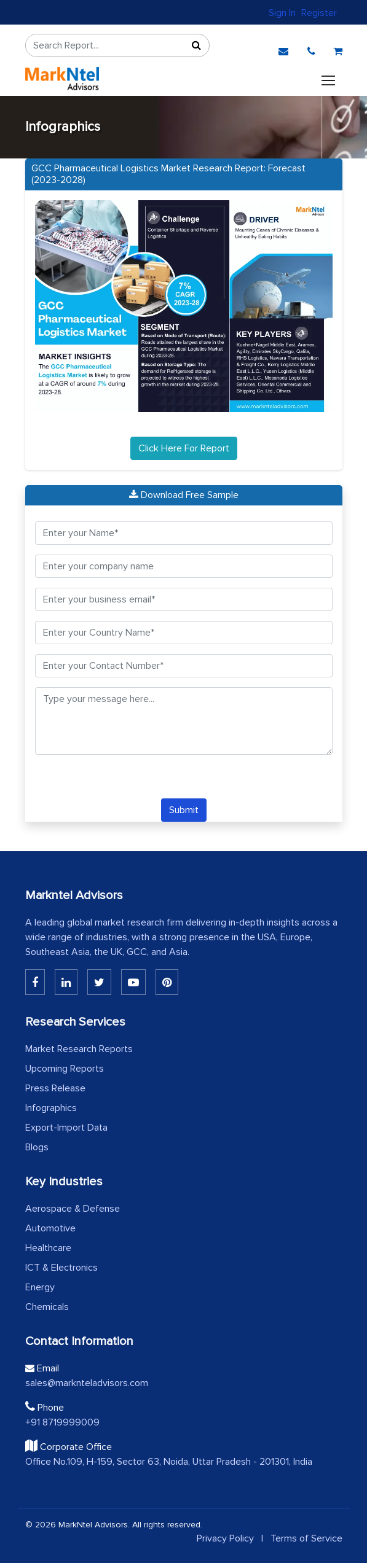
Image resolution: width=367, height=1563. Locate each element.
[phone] (311, 48)
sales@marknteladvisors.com (86, 1383)
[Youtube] (133, 982)
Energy (40, 1287)
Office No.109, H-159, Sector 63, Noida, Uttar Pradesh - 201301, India (168, 1462)
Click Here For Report (183, 448)
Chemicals (47, 1307)
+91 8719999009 (62, 1422)
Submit (184, 810)
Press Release (55, 1088)
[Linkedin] (35, 982)
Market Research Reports (79, 1049)
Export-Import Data (66, 1127)
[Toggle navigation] (328, 78)
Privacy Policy (225, 1538)
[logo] (62, 78)
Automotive (50, 1228)
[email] (283, 48)
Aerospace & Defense (72, 1208)
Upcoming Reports (64, 1068)
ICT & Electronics (61, 1267)
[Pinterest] (167, 982)
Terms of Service (306, 1538)
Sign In (282, 13)
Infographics (51, 1108)
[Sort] (196, 45)
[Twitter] (99, 982)
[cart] (337, 48)
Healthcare (48, 1248)
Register (319, 13)
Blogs (37, 1147)
